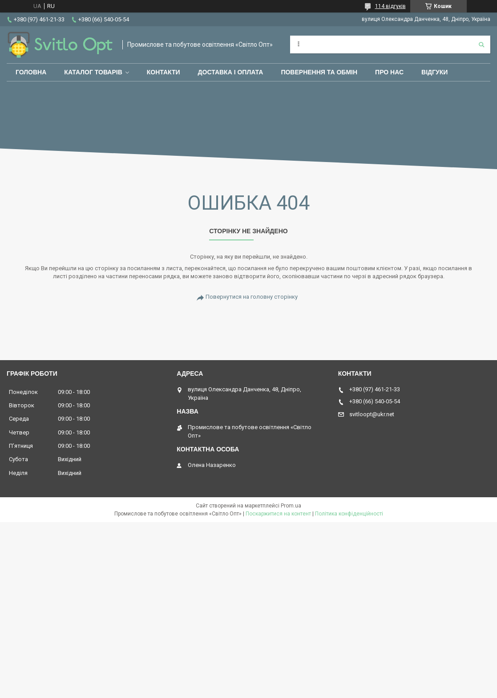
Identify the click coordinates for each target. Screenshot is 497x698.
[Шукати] (481, 44)
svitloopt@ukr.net (371, 414)
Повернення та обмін (319, 72)
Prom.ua (291, 506)
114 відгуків (390, 6)
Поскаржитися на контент (278, 514)
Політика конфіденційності (349, 514)
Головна (31, 72)
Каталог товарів (93, 72)
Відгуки (434, 72)
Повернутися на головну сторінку (252, 296)
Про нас (389, 72)
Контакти (163, 72)
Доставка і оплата (230, 72)
